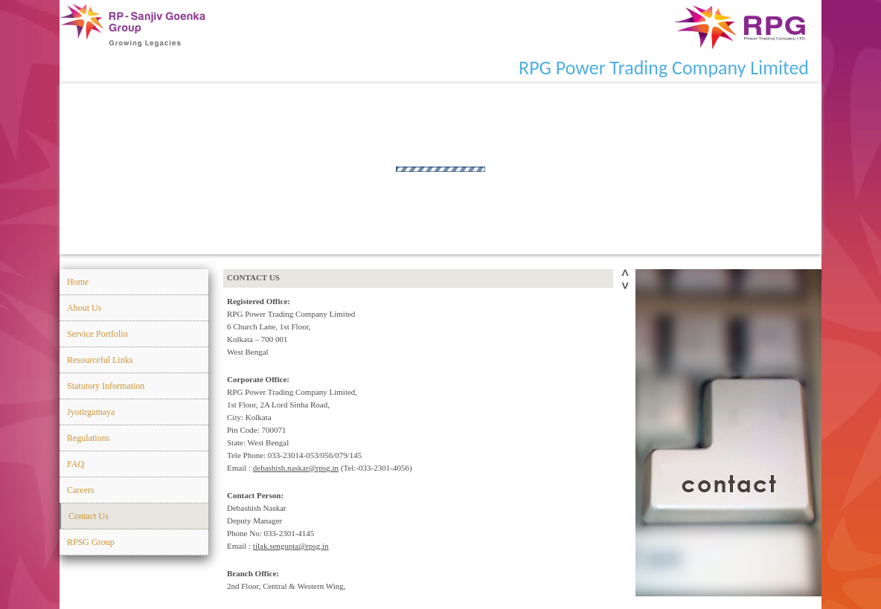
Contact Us (88, 516)
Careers (80, 490)
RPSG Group (91, 542)
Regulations (88, 438)
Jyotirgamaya (91, 412)
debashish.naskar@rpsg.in (296, 467)
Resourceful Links (99, 360)
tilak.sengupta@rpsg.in (291, 545)
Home (78, 282)
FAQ (75, 464)
